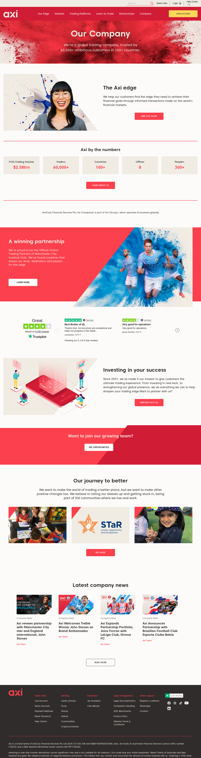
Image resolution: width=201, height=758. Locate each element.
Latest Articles (68, 701)
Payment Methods (44, 711)
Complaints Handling (124, 706)
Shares (64, 711)
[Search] (140, 3)
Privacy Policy (120, 716)
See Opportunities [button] (99, 447)
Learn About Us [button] (100, 185)
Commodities (68, 721)
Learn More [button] (23, 282)
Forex (64, 706)
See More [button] (100, 552)
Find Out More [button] (149, 116)
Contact (144, 711)
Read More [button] (101, 662)
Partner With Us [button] (149, 402)
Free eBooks (93, 706)
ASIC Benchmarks (122, 711)
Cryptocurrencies (70, 726)
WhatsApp (145, 706)
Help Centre (41, 721)
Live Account (41, 701)
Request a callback (149, 701)
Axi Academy (93, 701)
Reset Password (43, 716)
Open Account (183, 14)
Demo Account (42, 706)
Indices (64, 716)
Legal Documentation (124, 701)
